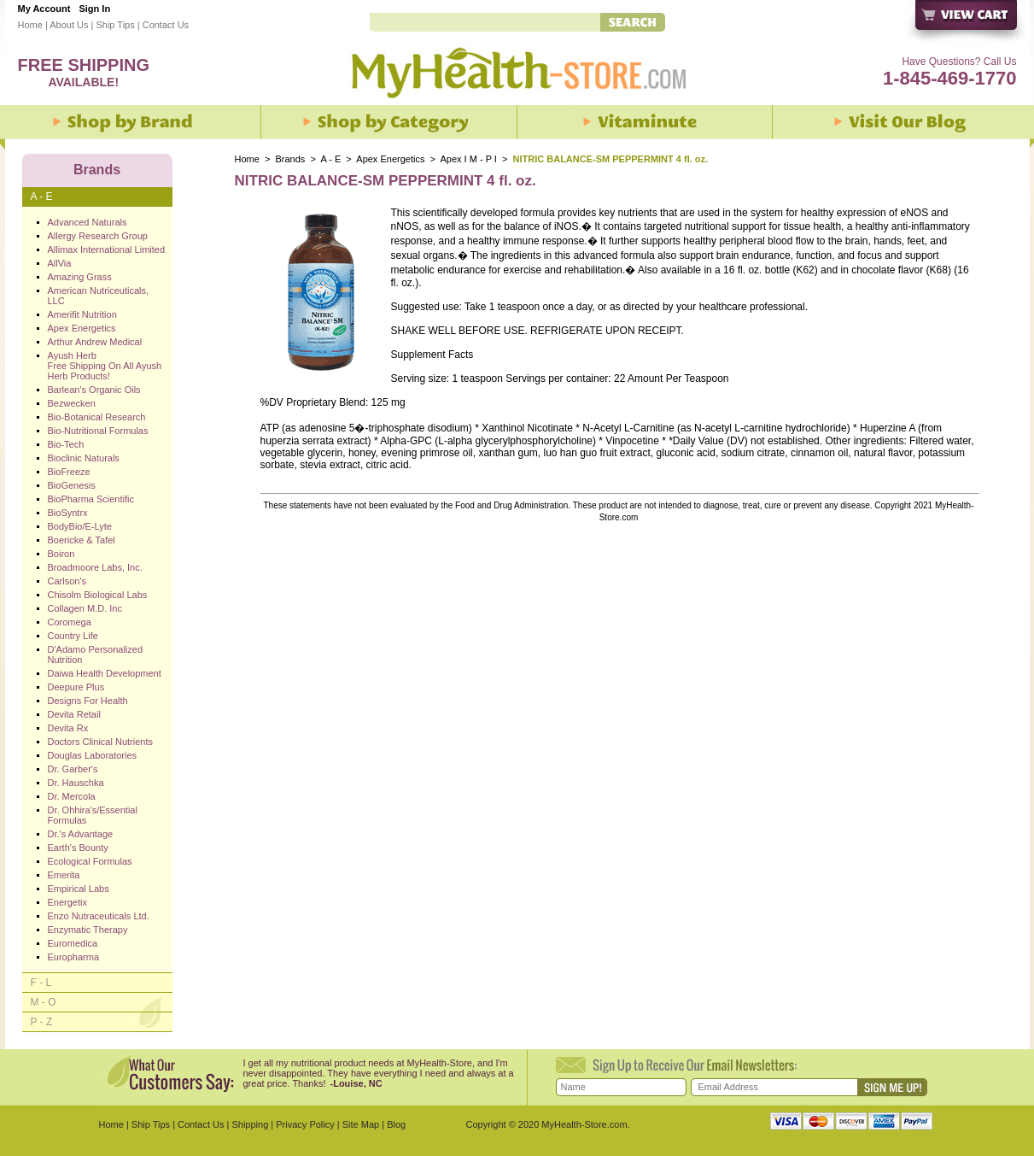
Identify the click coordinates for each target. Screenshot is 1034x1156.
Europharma (74, 957)
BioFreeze (69, 472)
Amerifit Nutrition (82, 314)
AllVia (60, 263)
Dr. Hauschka (76, 783)
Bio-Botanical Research (97, 417)
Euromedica (73, 943)
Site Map (360, 1124)
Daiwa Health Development (104, 673)
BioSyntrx (68, 513)
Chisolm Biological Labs (98, 595)
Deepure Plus (76, 687)
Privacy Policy (305, 1124)
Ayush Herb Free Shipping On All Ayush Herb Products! (105, 365)
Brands (291, 159)
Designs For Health (88, 700)
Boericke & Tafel (81, 540)
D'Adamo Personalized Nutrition (95, 654)
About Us (69, 25)
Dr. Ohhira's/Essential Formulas (92, 815)
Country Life (73, 636)
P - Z (42, 1022)
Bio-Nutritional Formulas (98, 430)
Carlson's (67, 581)
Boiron (61, 554)
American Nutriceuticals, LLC (98, 295)
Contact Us (166, 25)
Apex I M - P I (468, 159)
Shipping (249, 1124)
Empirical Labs (78, 888)
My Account (44, 8)
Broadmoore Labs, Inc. (95, 567)
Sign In (94, 8)
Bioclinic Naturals (84, 458)
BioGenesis (72, 485)
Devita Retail (74, 714)
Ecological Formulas (90, 861)
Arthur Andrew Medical (95, 342)
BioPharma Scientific (91, 499)
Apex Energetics (390, 159)
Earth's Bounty (78, 847)
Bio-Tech (66, 444)
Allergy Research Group (98, 236)
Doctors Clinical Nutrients (100, 741)
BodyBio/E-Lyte (80, 526)
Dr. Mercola (72, 796)
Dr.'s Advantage (81, 834)
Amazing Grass (80, 277)
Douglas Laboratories (92, 755)
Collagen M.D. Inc (85, 608)
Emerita (64, 875)
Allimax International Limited (107, 249)
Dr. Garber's (73, 769)
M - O (43, 1002)
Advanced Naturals (87, 222)
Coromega (69, 622)
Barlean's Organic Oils (94, 389)
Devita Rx (68, 728)
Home (30, 25)
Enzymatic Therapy (88, 929)
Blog (396, 1124)
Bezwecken (72, 403)
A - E (330, 159)
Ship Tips (115, 25)
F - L (41, 983)
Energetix (67, 902)
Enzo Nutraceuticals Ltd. (98, 916)
